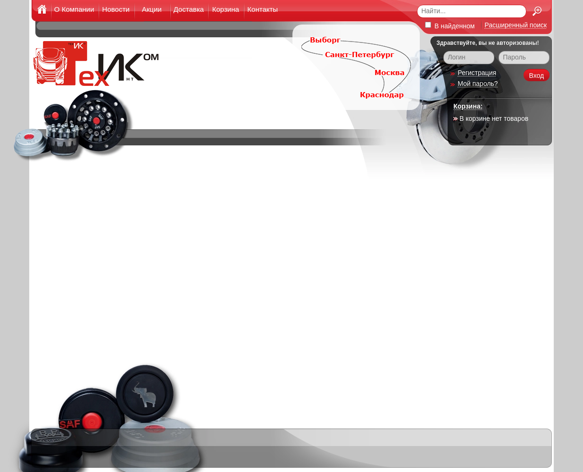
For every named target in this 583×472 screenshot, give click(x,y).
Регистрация (477, 72)
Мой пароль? (478, 83)
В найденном (450, 25)
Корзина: (468, 106)
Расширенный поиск (515, 25)
